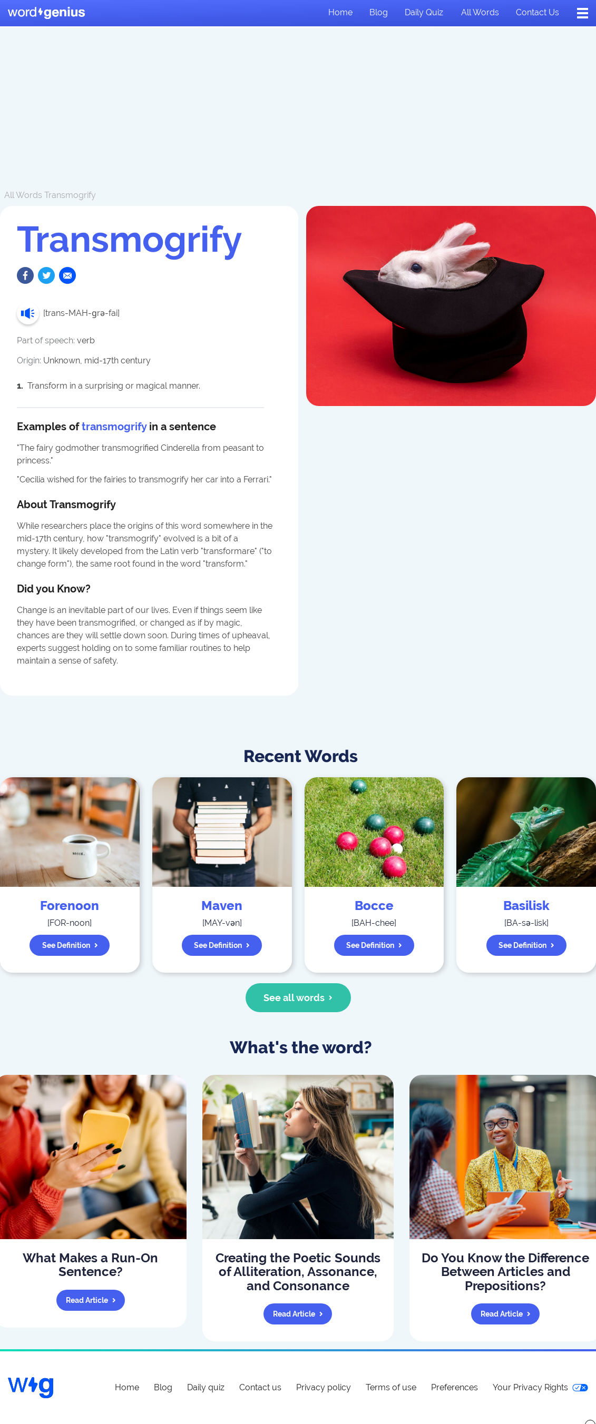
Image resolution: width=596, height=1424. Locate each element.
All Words (23, 195)
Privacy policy (323, 1387)
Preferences (454, 1387)
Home (340, 12)
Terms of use (391, 1387)
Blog (378, 12)
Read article (91, 1300)
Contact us (537, 12)
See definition (70, 945)
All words (480, 12)
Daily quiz (424, 12)
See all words (298, 997)
